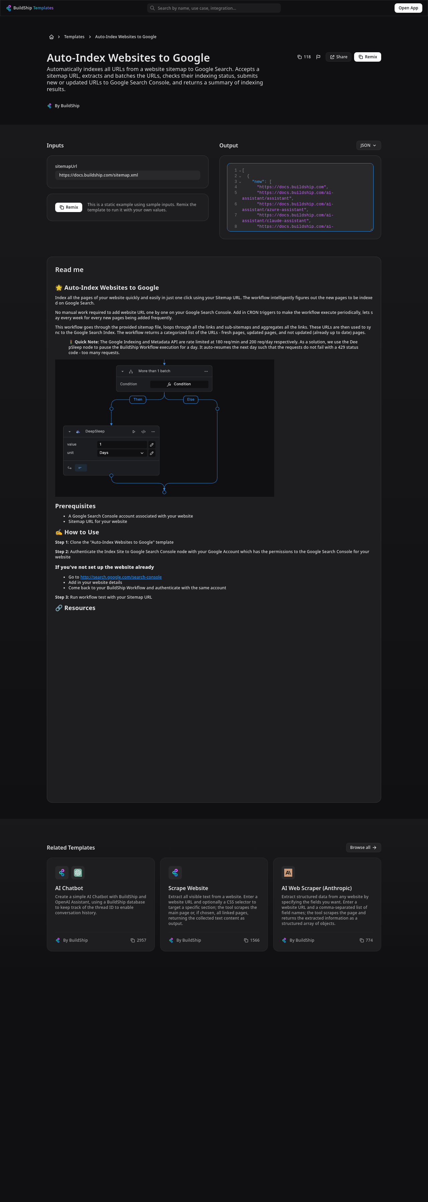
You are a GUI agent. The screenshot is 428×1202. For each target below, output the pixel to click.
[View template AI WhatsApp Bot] (214, 1004)
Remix (367, 57)
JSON (368, 145)
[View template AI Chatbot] (101, 904)
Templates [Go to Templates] (74, 37)
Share (339, 57)
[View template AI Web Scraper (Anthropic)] (327, 904)
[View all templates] (363, 847)
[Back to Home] (50, 37)
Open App (408, 8)
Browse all (363, 847)
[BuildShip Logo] (36, 8)
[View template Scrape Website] (214, 904)
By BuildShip (67, 106)
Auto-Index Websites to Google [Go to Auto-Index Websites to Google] (125, 37)
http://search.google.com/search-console (121, 577)
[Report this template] (318, 57)
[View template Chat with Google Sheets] (101, 1004)
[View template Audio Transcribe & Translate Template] (327, 1004)
